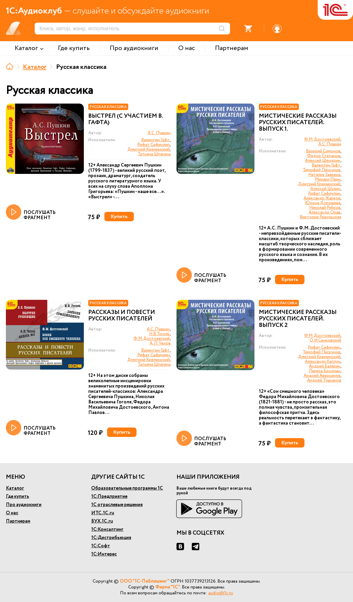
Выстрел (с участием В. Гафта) (125, 119)
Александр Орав (324, 212)
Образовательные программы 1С (127, 488)
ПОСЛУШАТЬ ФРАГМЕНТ (31, 212)
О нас (12, 513)
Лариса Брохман (324, 371)
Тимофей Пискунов (321, 170)
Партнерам (18, 521)
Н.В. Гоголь (159, 334)
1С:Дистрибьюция (111, 537)
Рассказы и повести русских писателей (121, 315)
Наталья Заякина (324, 174)
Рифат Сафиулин (153, 144)
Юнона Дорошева (322, 203)
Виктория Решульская (320, 217)
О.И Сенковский (325, 340)
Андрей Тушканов (324, 380)
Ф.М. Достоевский (322, 139)
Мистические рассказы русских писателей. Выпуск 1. (298, 122)
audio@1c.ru (220, 593)
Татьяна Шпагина (154, 154)
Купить (119, 216)
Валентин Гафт (155, 140)
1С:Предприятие (109, 496)
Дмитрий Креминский (148, 149)
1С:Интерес (104, 554)
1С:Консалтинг (107, 529)
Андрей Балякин (324, 366)
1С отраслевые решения (117, 504)
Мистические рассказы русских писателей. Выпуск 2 (298, 319)
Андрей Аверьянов (322, 375)
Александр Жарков (322, 198)
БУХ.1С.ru (102, 521)
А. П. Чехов (160, 343)
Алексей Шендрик (322, 160)
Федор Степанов (323, 156)
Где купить (17, 496)
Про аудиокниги (23, 504)
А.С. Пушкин (159, 133)
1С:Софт (100, 546)
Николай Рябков (324, 207)
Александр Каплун (322, 361)
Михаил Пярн (327, 179)
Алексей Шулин (325, 189)
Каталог (34, 67)
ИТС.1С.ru (102, 513)
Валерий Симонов (323, 151)
